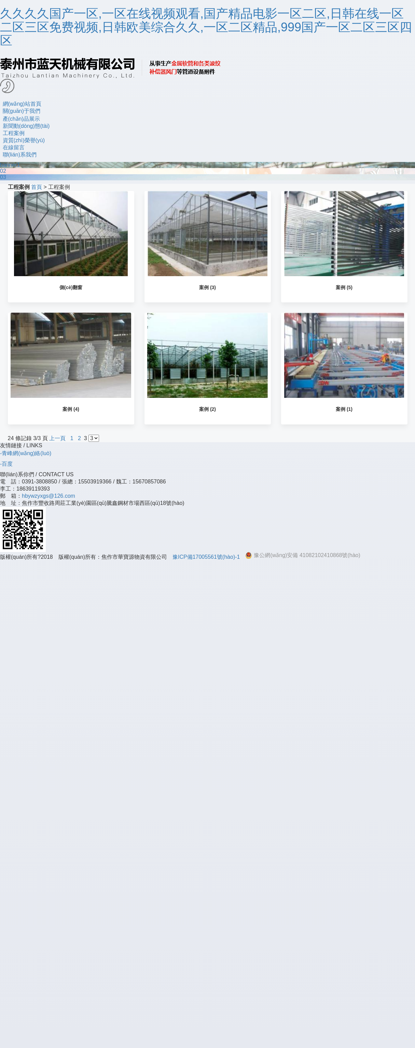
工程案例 (14, 133)
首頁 (36, 187)
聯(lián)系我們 (20, 155)
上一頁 (57, 438)
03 (3, 177)
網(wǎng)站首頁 (22, 104)
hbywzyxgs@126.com (48, 496)
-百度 (6, 464)
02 (3, 171)
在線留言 (14, 147)
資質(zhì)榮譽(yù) (24, 140)
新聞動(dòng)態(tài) (26, 126)
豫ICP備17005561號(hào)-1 (206, 557)
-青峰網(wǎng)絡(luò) (25, 453)
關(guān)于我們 (21, 111)
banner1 (10, 165)
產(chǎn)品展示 (21, 119)
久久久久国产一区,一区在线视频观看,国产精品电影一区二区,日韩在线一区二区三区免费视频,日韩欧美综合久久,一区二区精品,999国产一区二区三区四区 (206, 26)
